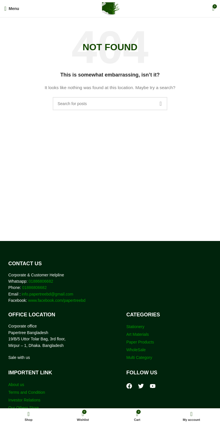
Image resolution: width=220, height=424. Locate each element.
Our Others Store (24, 407)
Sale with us (19, 357)
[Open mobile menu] (11, 8)
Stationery (135, 326)
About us (16, 384)
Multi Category (139, 357)
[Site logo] (110, 8)
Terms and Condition (26, 392)
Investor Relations (24, 400)
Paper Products (140, 342)
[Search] (110, 103)
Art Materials (137, 334)
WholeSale (136, 349)
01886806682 (40, 281)
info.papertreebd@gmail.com (47, 294)
